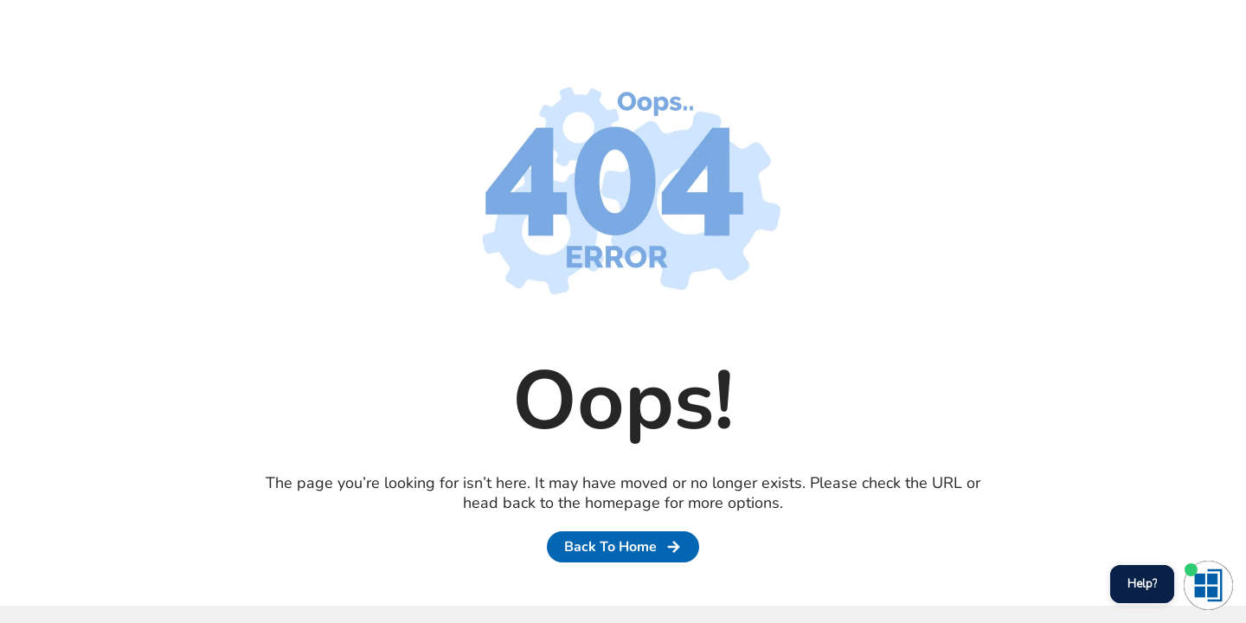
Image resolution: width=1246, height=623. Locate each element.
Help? (1142, 584)
